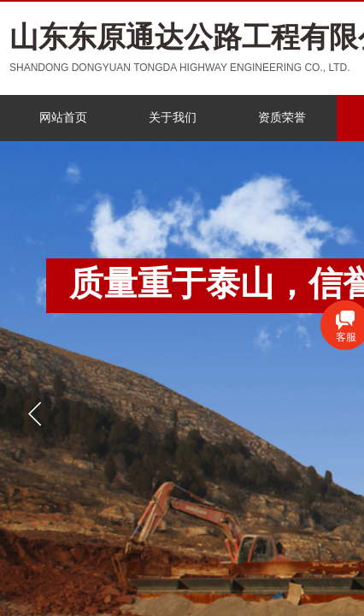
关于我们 (173, 117)
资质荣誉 (282, 117)
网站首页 (63, 117)
